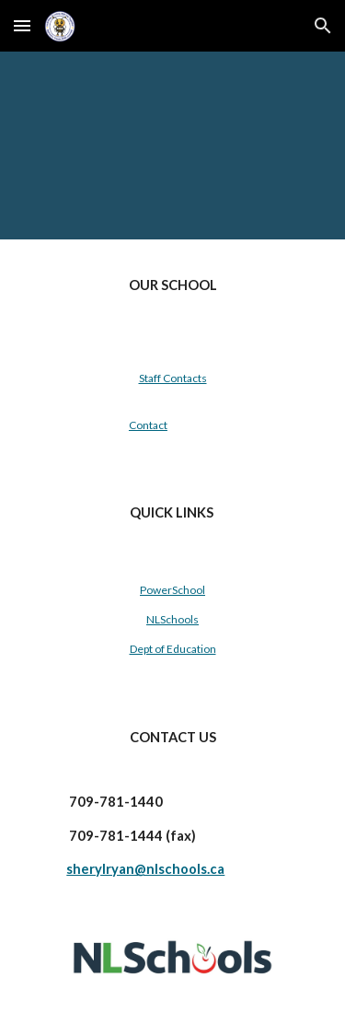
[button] (22, 25)
